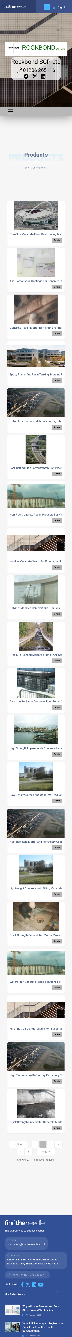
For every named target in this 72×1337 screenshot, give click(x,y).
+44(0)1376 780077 (32, 1274)
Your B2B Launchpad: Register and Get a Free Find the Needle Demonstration (43, 1327)
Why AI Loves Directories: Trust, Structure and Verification (41, 1308)
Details (57, 240)
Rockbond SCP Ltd (36, 61)
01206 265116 (36, 70)
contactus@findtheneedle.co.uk (27, 1244)
